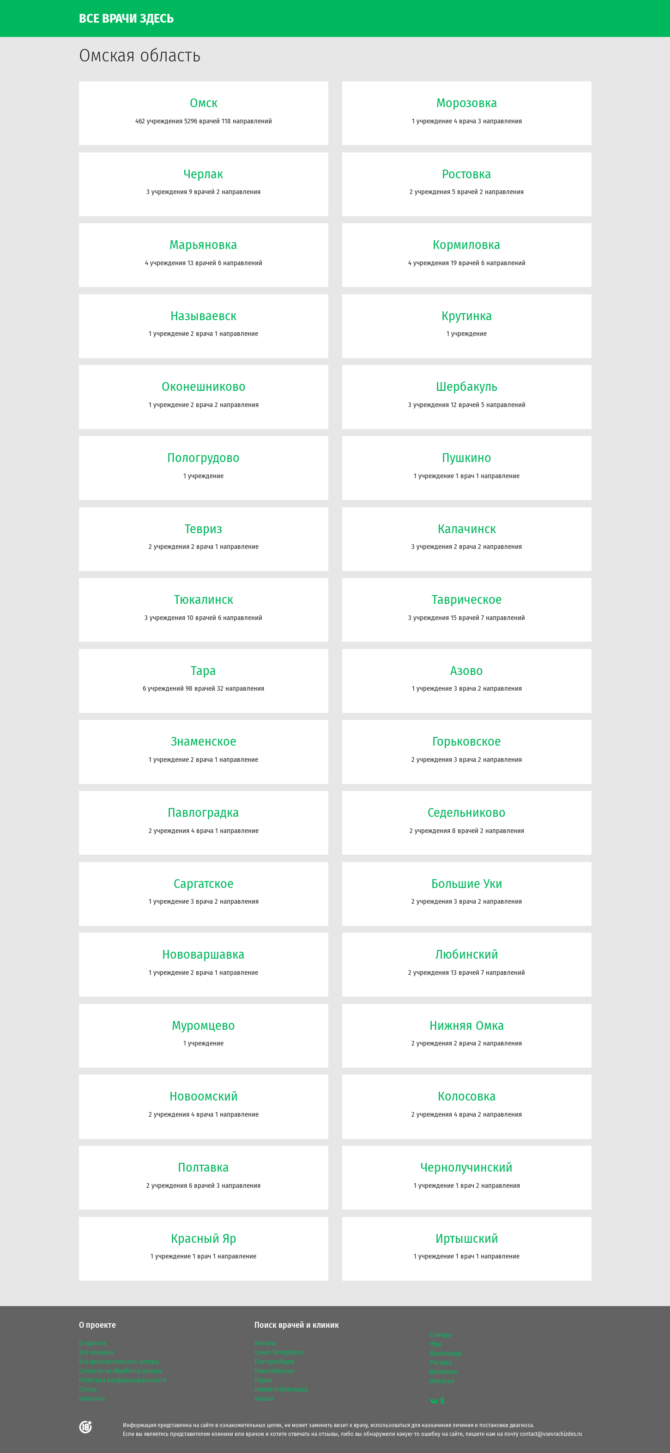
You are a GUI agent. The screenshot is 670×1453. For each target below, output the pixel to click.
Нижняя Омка (466, 1025)
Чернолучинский (467, 1167)
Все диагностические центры (119, 1362)
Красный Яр (203, 1238)
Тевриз (203, 528)
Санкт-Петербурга (278, 1353)
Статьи (88, 1389)
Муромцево (203, 1025)
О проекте (93, 1343)
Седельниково (467, 812)
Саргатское (204, 883)
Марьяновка (203, 244)
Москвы (265, 1343)
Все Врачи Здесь (126, 18)
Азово (466, 670)
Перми (263, 1380)
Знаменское (203, 741)
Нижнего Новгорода (281, 1389)
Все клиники (96, 1353)
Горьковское (466, 741)
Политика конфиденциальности (123, 1380)
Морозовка (466, 102)
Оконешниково (204, 386)
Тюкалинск (203, 599)
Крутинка (466, 315)
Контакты (92, 1399)
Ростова (441, 1363)
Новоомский (203, 1096)
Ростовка (466, 174)
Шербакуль (466, 386)
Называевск (203, 315)
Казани (264, 1399)
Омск (203, 102)
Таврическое (467, 599)
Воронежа (443, 1372)
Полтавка (203, 1167)
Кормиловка (467, 244)
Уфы (435, 1344)
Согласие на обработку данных (120, 1371)
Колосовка (467, 1096)
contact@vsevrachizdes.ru (551, 1433)
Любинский (466, 954)
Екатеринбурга (274, 1362)
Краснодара (446, 1353)
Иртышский (466, 1238)
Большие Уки (466, 883)
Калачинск (467, 528)
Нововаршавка (203, 954)
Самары (440, 1335)
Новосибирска (274, 1371)
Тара (203, 670)
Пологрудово (203, 457)
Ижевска (442, 1381)
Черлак (203, 174)
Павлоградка (203, 812)
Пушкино (466, 457)
